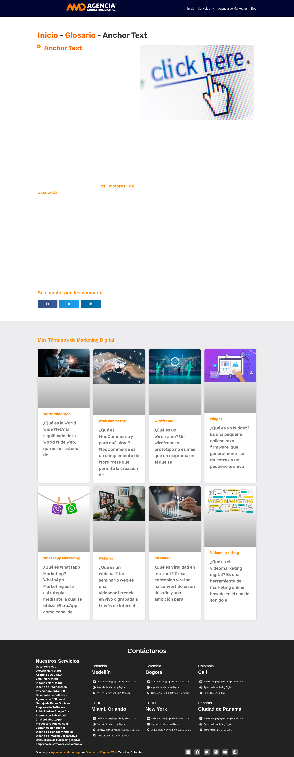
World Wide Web (57, 414)
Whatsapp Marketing (61, 558)
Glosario (80, 35)
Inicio (48, 35)
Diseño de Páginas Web (101, 752)
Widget (216, 419)
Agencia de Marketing (65, 752)
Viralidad (162, 558)
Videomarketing (224, 552)
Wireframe (163, 421)
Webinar (106, 558)
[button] (206, 9)
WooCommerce (112, 421)
